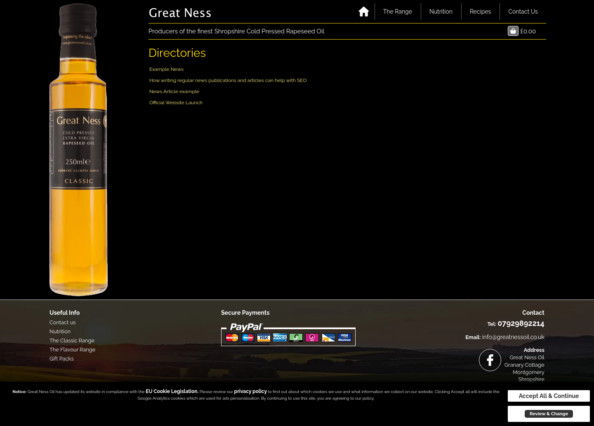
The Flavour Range (72, 349)
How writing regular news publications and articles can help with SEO (227, 80)
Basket (513, 31)
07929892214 (520, 323)
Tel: (491, 324)
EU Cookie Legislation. (172, 391)
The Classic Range (72, 340)
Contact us (62, 322)
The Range (397, 11)
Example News (166, 69)
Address (534, 350)
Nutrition (441, 11)
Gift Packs (62, 359)
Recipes (480, 11)
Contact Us (522, 11)
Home (364, 11)
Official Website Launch (176, 102)
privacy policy (250, 391)
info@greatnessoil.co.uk (513, 337)
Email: (473, 337)
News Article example (174, 91)
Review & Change (549, 414)
